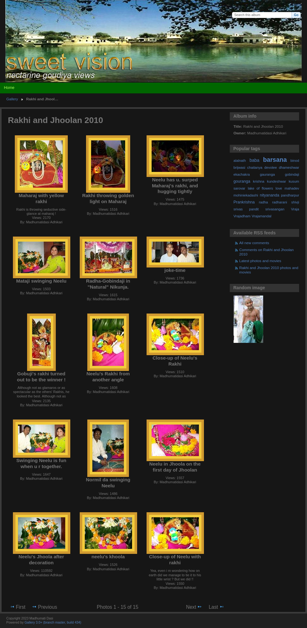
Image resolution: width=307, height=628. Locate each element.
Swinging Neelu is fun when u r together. (41, 463)
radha (263, 202)
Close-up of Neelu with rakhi (175, 559)
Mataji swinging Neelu (41, 281)
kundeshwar (276, 181)
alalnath (240, 160)
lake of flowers (260, 188)
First (17, 607)
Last (216, 607)
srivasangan (275, 209)
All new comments (254, 243)
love (278, 188)
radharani (279, 202)
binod (295, 160)
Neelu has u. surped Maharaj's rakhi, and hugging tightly (175, 185)
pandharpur (290, 195)
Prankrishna (244, 202)
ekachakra (242, 174)
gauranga (267, 174)
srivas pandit (246, 209)
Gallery (12, 99)
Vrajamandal (261, 216)
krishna (258, 181)
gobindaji (292, 174)
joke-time (174, 270)
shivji (295, 202)
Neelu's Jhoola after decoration (41, 559)
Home (9, 87)
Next (194, 607)
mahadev (292, 188)
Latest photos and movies (260, 261)
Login (297, 5)
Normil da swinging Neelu (108, 482)
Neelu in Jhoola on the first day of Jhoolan (175, 466)
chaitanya (254, 167)
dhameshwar (289, 167)
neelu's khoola (108, 556)
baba (254, 160)
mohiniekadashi (246, 195)
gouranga (242, 181)
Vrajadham (242, 216)
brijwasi (239, 167)
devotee (270, 167)
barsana (275, 159)
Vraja (295, 209)
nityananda (269, 195)
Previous (44, 607)
